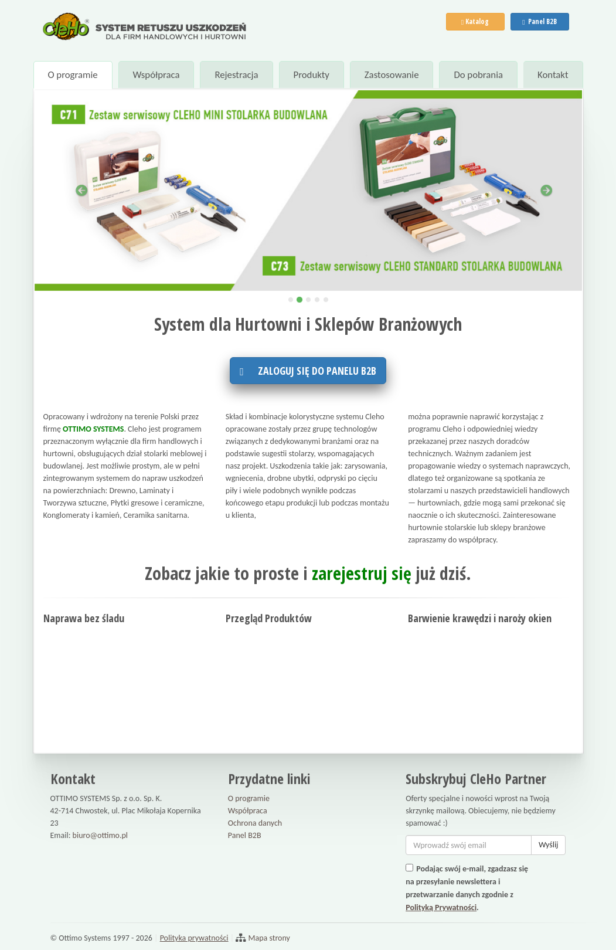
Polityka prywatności (194, 938)
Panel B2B (539, 21)
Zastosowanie (392, 75)
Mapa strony (268, 938)
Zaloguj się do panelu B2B (308, 371)
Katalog (475, 21)
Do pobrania (478, 75)
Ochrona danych (255, 823)
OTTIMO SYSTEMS (93, 429)
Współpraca (155, 75)
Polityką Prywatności (441, 907)
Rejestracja (236, 75)
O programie (72, 75)
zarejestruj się (361, 573)
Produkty (311, 75)
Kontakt (553, 75)
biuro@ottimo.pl (100, 835)
